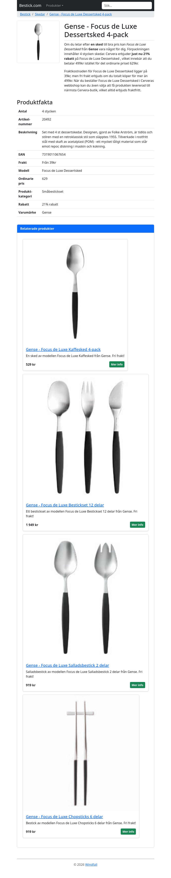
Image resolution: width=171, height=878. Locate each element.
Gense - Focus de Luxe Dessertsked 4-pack (80, 14)
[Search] (127, 5)
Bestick (25, 14)
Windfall (91, 864)
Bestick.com (30, 5)
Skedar (40, 14)
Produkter (53, 5)
